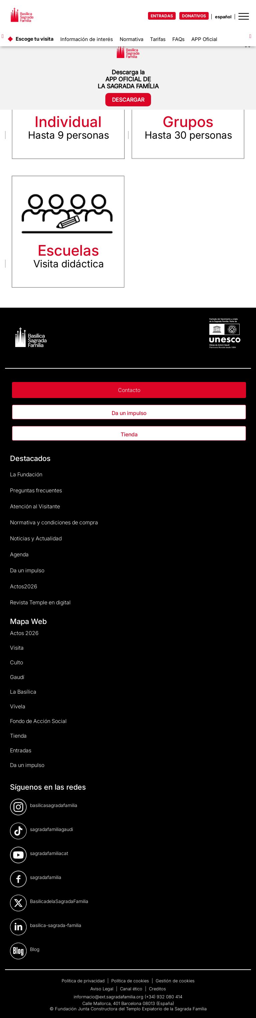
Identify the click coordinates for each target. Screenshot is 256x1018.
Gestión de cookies (175, 980)
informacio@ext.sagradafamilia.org (108, 996)
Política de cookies (130, 980)
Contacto (129, 390)
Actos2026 (23, 586)
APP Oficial (204, 39)
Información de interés (86, 39)
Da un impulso (129, 413)
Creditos (157, 988)
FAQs (178, 39)
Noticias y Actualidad (36, 538)
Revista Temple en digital (40, 602)
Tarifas (158, 39)
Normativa (131, 39)
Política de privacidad (84, 980)
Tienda (129, 434)
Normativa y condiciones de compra (54, 522)
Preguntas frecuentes (36, 490)
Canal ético (132, 988)
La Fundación (26, 474)
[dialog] (243, 1004)
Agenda (19, 554)
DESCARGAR (128, 99)
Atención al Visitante (35, 506)
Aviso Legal (102, 988)
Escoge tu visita (35, 39)
